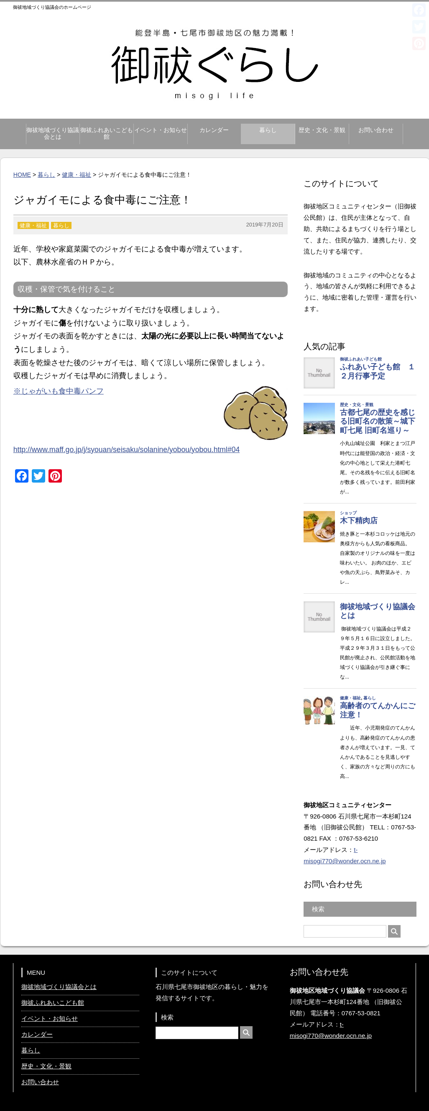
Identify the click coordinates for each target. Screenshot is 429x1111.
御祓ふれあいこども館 (106, 133)
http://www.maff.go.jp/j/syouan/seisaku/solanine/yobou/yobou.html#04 (126, 449)
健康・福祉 (76, 174)
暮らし (268, 130)
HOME (22, 174)
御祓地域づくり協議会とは (52, 133)
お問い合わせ (375, 130)
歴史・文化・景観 (322, 130)
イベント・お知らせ (160, 130)
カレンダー (214, 130)
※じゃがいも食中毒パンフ (58, 391)
